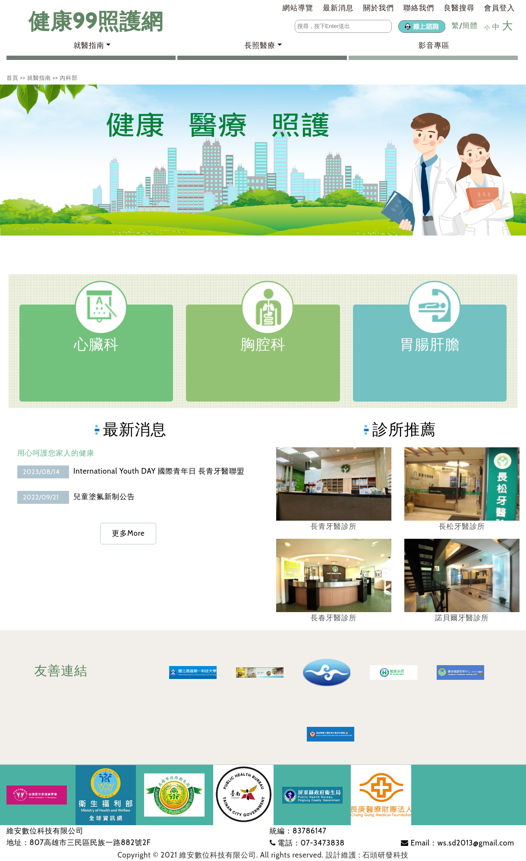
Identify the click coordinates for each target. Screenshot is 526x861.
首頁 (12, 77)
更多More (128, 533)
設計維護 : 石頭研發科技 (367, 855)
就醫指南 (39, 77)
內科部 (69, 77)
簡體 (470, 25)
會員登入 (499, 7)
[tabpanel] (263, 160)
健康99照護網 (87, 21)
